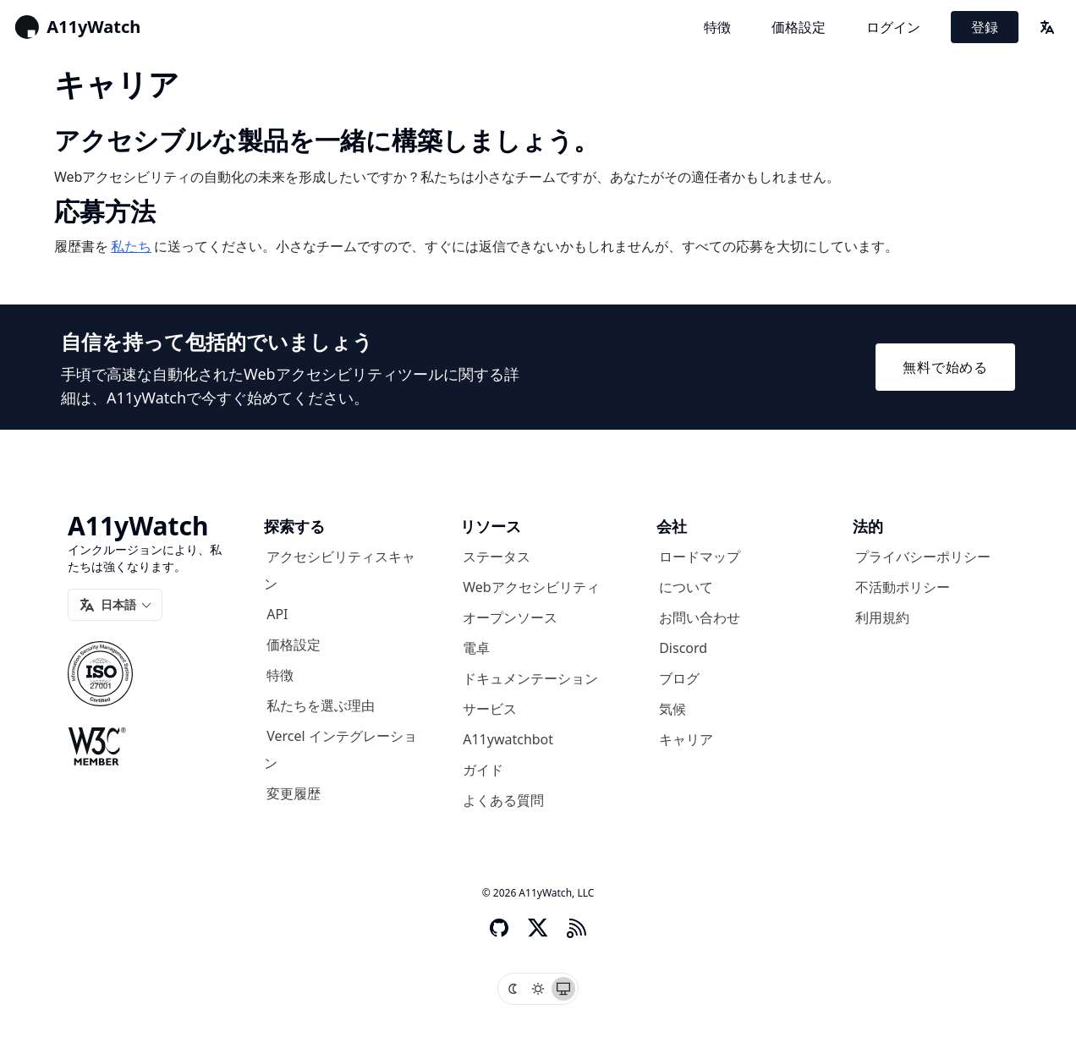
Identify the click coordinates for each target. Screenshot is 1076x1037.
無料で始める (945, 367)
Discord (683, 648)
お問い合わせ (699, 617)
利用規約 (882, 617)
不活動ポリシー (902, 587)
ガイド (483, 769)
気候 (672, 709)
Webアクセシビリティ (531, 587)
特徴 (717, 27)
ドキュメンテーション (530, 678)
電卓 (476, 648)
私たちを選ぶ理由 (320, 705)
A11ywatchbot (508, 739)
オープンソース (510, 617)
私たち (131, 246)
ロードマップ (699, 556)
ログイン (893, 27)
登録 (984, 27)
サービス (490, 709)
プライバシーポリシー (923, 556)
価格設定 (798, 27)
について (686, 587)
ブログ (679, 678)
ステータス (496, 556)
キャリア (686, 739)
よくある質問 (503, 800)
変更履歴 (293, 793)
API (277, 614)
